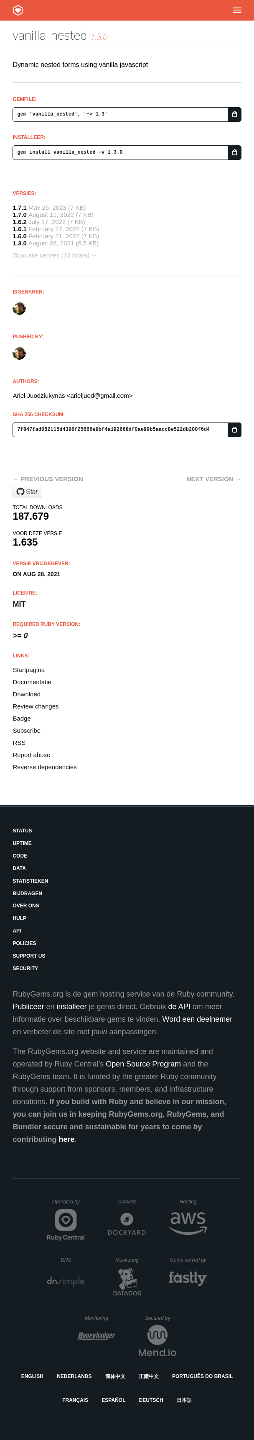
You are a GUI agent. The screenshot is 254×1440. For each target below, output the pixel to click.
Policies (24, 943)
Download (27, 694)
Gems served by (188, 1260)
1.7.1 (19, 207)
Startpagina (29, 669)
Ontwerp (131, 1202)
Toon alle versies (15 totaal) (51, 255)
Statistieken (30, 881)
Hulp (19, 918)
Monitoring (130, 1260)
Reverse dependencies (44, 766)
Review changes (35, 706)
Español (113, 1400)
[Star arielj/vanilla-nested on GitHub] (27, 492)
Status (22, 831)
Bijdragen (27, 893)
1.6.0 (19, 236)
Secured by (160, 1318)
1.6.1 (19, 228)
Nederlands (74, 1376)
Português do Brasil (202, 1376)
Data (19, 868)
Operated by (68, 1205)
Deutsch (151, 1400)
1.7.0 (19, 214)
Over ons (26, 906)
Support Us (29, 956)
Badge (21, 718)
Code (20, 856)
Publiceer (28, 1006)
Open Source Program (143, 1064)
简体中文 (115, 1376)
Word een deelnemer (198, 1019)
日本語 (184, 1400)
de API (179, 1006)
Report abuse (31, 754)
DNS (73, 1260)
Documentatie (32, 681)
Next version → (214, 478)
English (32, 1376)
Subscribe (27, 730)
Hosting (193, 1202)
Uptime (22, 843)
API (17, 931)
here (66, 1139)
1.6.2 (19, 221)
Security (25, 968)
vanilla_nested (50, 35)
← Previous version (48, 478)
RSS (19, 742)
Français (75, 1400)
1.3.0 (19, 243)
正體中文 (149, 1376)
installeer (71, 1006)
